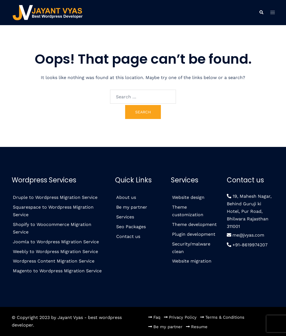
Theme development (194, 224)
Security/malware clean (191, 247)
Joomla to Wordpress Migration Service (56, 241)
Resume (199, 326)
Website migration (191, 261)
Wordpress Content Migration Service (53, 261)
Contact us (128, 236)
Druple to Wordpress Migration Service (55, 197)
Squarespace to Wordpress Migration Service (53, 210)
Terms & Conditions (224, 317)
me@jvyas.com (248, 235)
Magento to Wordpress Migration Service (57, 270)
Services (125, 217)
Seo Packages (131, 226)
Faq (156, 317)
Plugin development (193, 234)
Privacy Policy (183, 317)
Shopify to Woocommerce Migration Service (52, 228)
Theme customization (187, 210)
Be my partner (131, 207)
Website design (188, 197)
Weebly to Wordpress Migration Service (55, 251)
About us (126, 197)
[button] (261, 12)
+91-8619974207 (250, 244)
